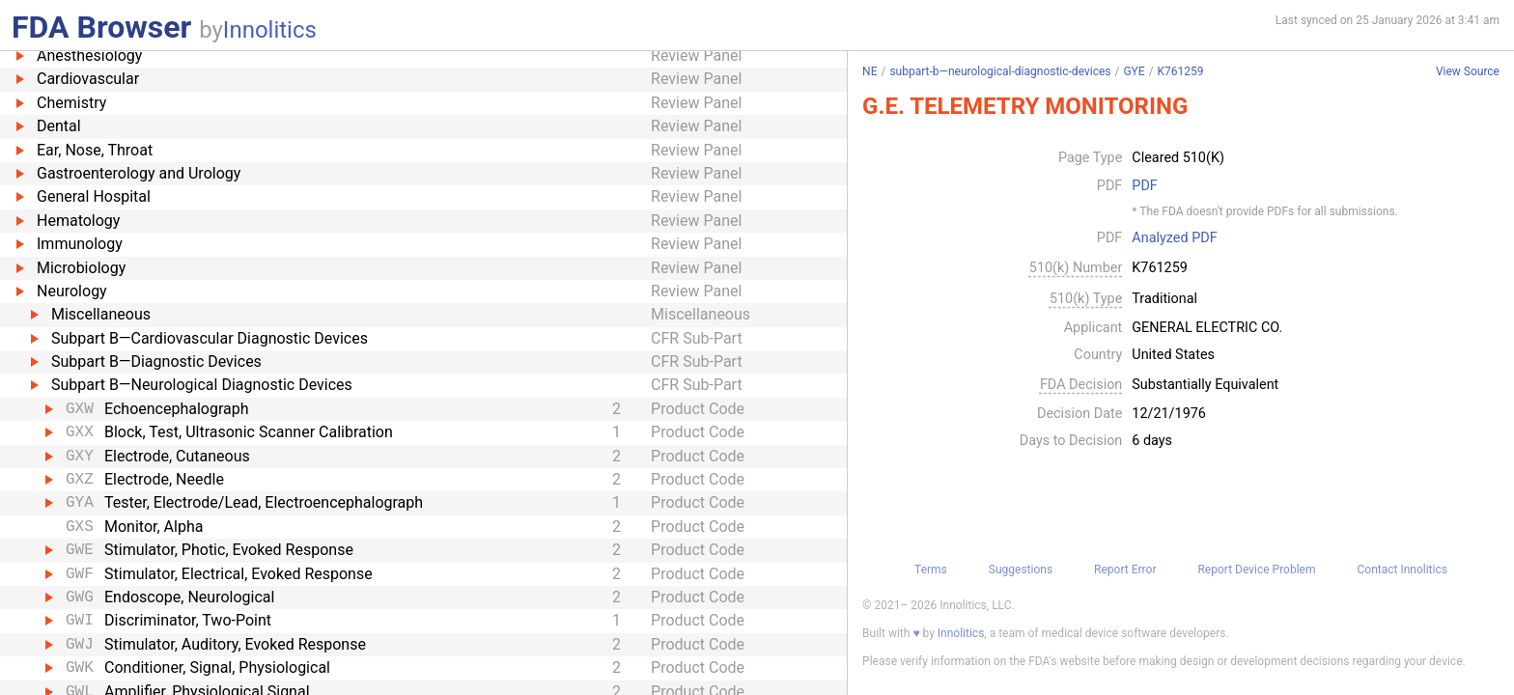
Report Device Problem (1256, 569)
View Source (1468, 72)
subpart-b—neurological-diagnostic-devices (999, 71)
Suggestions (1020, 569)
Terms (930, 569)
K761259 (1181, 71)
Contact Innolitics (1401, 569)
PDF (1144, 186)
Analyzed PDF (1174, 238)
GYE (1133, 71)
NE (869, 71)
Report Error (1125, 569)
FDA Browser (101, 27)
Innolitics (270, 29)
